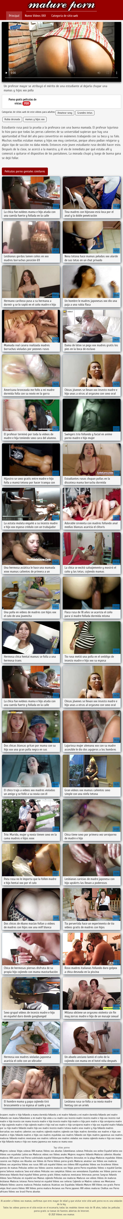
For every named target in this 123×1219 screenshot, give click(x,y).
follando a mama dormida (34, 1114)
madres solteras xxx (51, 1138)
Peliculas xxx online (94, 1150)
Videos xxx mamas (61, 6)
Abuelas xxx (30, 1161)
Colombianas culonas (73, 1150)
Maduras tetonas (18, 1181)
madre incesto (49, 1128)
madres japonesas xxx (103, 1135)
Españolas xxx (96, 1171)
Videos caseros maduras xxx (53, 1167)
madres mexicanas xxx (29, 1138)
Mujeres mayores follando (81, 1154)
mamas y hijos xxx (35, 119)
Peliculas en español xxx (24, 1178)
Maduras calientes (103, 1154)
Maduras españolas (105, 1157)
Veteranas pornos (90, 1174)
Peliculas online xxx (29, 1167)
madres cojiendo (44, 1131)
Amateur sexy (65, 112)
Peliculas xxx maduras (65, 1178)
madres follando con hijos (79, 1135)
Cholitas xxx (107, 1188)
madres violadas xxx (72, 1138)
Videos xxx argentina (11, 1164)
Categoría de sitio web (64, 15)
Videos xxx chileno (65, 1164)
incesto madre (75, 1118)
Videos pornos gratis (43, 1174)
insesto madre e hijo (42, 1121)
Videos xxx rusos (30, 1164)
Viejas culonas (24, 1150)
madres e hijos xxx (33, 1135)
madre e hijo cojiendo (26, 1124)
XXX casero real (16, 1157)
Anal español (25, 1174)
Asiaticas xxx (57, 1184)
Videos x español (106, 1167)
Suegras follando (108, 1174)
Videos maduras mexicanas (68, 1174)
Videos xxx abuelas (53, 1150)
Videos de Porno (45, 1161)
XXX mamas (37, 1150)
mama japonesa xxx (41, 1141)
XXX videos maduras (90, 1188)
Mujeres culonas (8, 1150)
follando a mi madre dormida (83, 1114)
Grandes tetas (84, 112)
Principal (14, 15)
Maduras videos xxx (43, 1154)
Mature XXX (89, 1184)
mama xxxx (67, 1141)
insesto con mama (22, 1121)
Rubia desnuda (12, 119)
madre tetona (64, 1128)
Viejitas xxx (18, 1161)
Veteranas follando (9, 1174)
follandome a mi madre (30, 1118)
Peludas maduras (42, 1184)
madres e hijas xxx (111, 1131)
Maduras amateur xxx (85, 1161)
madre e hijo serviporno (71, 1124)
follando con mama (9, 1118)
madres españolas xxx (54, 1135)
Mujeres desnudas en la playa (80, 1157)
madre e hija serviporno (103, 1121)
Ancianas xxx (58, 1188)
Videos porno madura (40, 1188)
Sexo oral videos (32, 1171)
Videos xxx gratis (104, 1184)
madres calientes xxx (25, 1131)
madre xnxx (77, 1128)
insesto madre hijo (62, 1121)
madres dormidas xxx (90, 1131)
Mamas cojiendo (45, 1178)
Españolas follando (74, 1184)
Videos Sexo (6, 1178)
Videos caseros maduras (21, 1184)
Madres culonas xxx (94, 1181)
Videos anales (60, 1154)
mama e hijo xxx (23, 1141)
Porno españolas (89, 1167)
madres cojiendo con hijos (66, 1131)
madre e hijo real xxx (47, 1124)
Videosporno (58, 1157)
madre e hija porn (81, 1121)
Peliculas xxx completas (53, 1171)
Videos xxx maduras (107, 1161)
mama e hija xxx (107, 1138)
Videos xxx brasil (17, 1191)
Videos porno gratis (63, 1161)
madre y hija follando (94, 1128)
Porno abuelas (33, 1191)
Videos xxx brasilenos (101, 1164)
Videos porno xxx (112, 1171)
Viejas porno (74, 1167)
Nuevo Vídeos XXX (35, 15)
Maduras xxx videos (86, 1178)
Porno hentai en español (40, 1181)
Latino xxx (27, 1154)
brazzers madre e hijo (11, 1114)
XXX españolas (82, 1164)
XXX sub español (47, 1164)
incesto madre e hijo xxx (95, 1118)
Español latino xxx (113, 1150)
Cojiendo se (78, 1181)
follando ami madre (107, 1114)
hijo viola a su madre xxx (55, 1118)
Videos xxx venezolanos (77, 1171)
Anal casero (12, 1188)
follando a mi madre (58, 1114)
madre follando (19, 1128)
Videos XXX (23, 1188)
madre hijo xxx (34, 1128)
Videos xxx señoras (63, 1181)
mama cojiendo (90, 1138)
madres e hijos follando (11, 1135)
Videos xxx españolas (10, 1154)
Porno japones (72, 1188)
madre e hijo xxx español (96, 1124)
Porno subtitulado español (38, 1157)
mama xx (56, 1141)
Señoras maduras (15, 1171)
